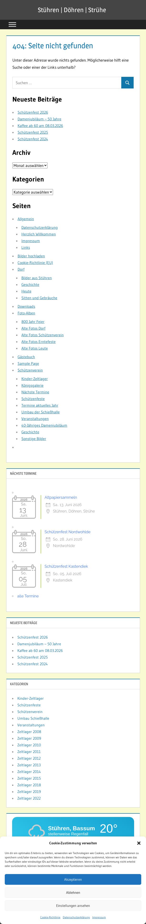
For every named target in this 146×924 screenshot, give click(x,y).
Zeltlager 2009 (29, 738)
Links (25, 247)
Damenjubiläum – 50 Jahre (39, 119)
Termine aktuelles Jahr (39, 405)
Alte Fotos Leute (34, 348)
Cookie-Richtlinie (50, 919)
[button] (138, 845)
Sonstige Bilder (33, 438)
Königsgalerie (32, 385)
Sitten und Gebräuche (39, 297)
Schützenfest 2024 (33, 139)
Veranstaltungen (35, 418)
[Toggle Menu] (12, 24)
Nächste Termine (35, 392)
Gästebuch (26, 356)
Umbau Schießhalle (33, 718)
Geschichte (30, 284)
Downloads (26, 306)
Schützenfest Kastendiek (66, 566)
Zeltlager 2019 (29, 791)
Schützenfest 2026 (33, 112)
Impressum (99, 919)
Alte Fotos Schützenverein (42, 334)
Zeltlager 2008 (29, 731)
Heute (26, 291)
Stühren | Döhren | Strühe (72, 10)
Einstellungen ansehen (73, 907)
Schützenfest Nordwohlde (68, 532)
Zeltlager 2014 (29, 771)
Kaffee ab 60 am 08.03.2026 (40, 125)
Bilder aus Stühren (36, 277)
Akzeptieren (73, 881)
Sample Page (28, 363)
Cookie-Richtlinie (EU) (35, 262)
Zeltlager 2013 (29, 765)
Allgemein (26, 218)
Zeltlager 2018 (29, 784)
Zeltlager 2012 (29, 758)
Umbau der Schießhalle (40, 412)
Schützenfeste (33, 398)
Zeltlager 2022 (29, 798)
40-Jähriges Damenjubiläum (44, 425)
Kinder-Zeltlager (34, 378)
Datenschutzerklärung (76, 919)
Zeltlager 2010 (29, 745)
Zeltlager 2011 (29, 751)
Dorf (21, 269)
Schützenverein (30, 370)
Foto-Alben (26, 313)
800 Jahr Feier (32, 321)
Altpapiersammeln (61, 497)
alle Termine (28, 596)
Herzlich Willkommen (38, 234)
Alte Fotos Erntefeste (38, 341)
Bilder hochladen (31, 256)
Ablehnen (73, 894)
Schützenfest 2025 (33, 132)
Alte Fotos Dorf (33, 328)
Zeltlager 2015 (29, 778)
